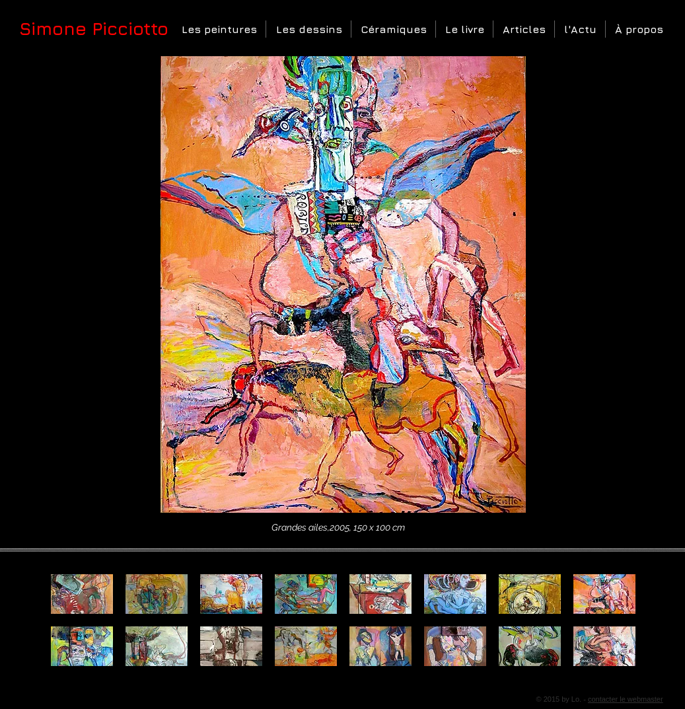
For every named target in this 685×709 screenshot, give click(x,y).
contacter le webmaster (625, 699)
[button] (219, 29)
